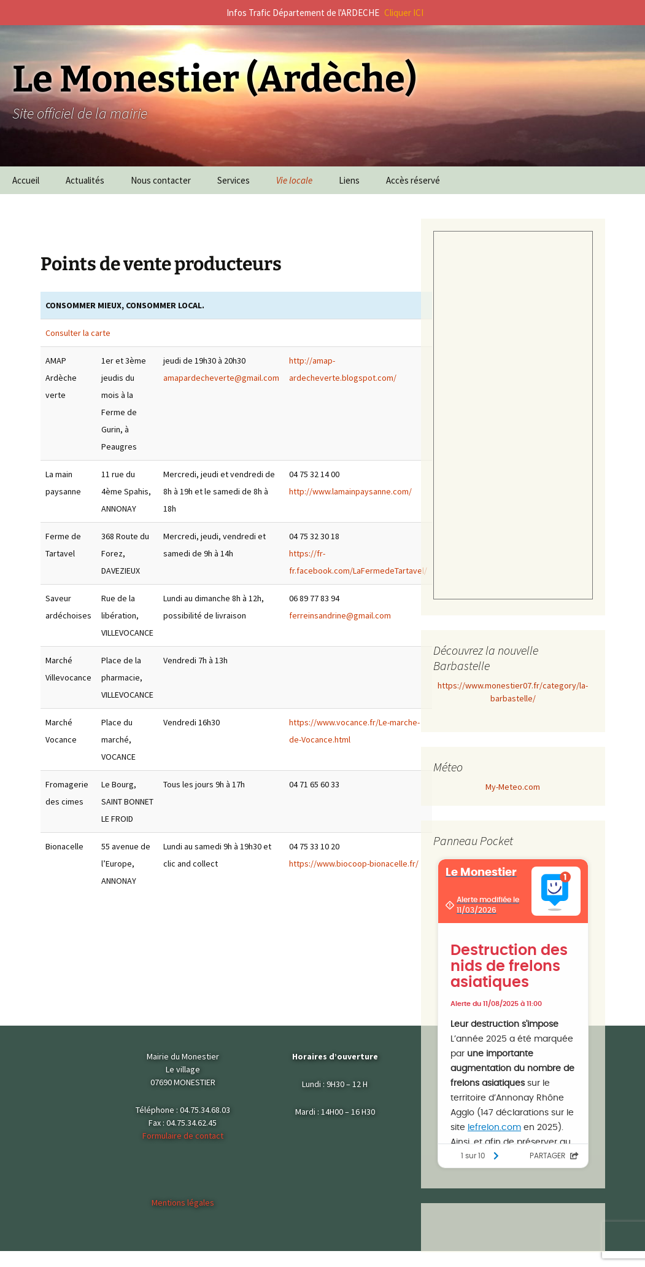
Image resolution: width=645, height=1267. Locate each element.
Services (233, 180)
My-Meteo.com (512, 786)
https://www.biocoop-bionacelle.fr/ (354, 863)
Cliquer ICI (403, 12)
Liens (349, 180)
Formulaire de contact (182, 1135)
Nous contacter (161, 180)
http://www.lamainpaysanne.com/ (350, 491)
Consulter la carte (77, 332)
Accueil (25, 180)
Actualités (85, 180)
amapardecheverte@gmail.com (221, 377)
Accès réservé (413, 180)
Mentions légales (183, 1202)
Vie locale (294, 180)
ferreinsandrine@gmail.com (340, 615)
